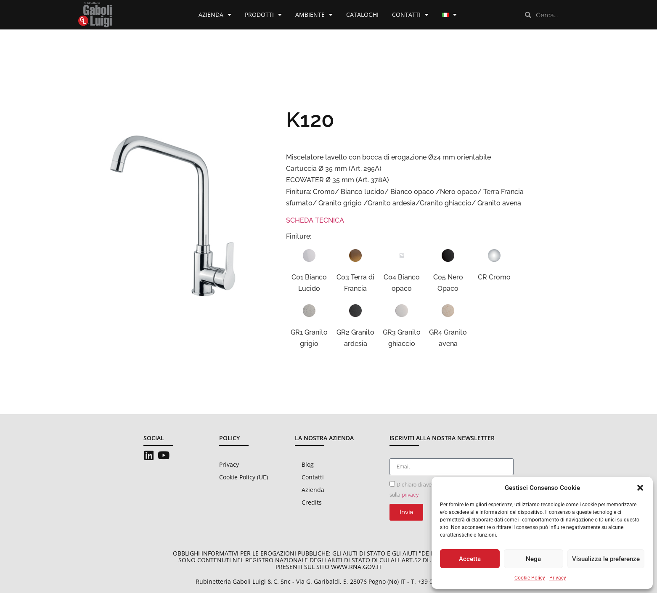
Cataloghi (362, 15)
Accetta (470, 559)
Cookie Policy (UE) (243, 477)
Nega (533, 559)
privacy (410, 495)
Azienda (215, 15)
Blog (308, 464)
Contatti (410, 15)
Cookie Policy (529, 578)
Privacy (557, 578)
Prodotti (263, 15)
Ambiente (314, 15)
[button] (640, 488)
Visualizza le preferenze (606, 559)
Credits (312, 502)
